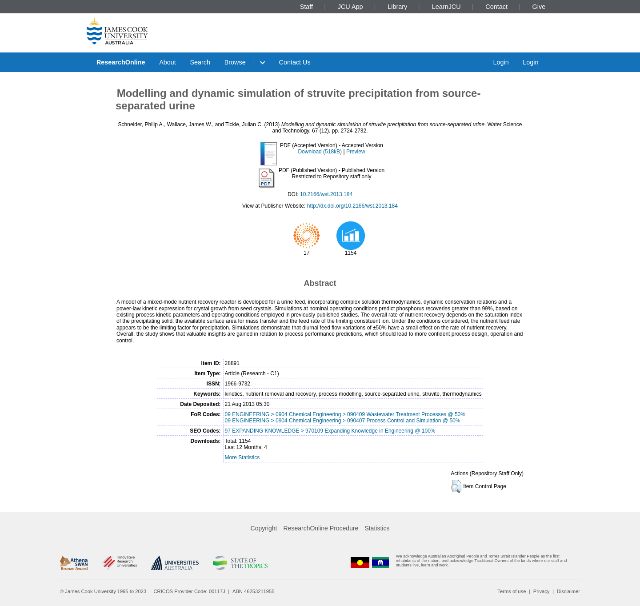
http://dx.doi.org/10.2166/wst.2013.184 (352, 206)
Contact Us (295, 62)
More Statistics (242, 457)
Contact (496, 6)
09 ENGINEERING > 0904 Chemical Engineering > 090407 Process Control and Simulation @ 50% (342, 420)
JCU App (350, 6)
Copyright (264, 528)
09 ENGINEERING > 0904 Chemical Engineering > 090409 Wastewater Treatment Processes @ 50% (345, 414)
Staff (306, 6)
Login (500, 62)
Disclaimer (568, 591)
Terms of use (511, 591)
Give (539, 6)
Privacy (541, 591)
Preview (355, 151)
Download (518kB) (320, 151)
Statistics (376, 528)
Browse (235, 62)
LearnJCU (446, 6)
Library (397, 6)
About (167, 62)
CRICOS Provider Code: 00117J (189, 591)
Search (200, 62)
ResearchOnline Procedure (321, 528)
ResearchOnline (120, 62)
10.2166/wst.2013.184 (326, 194)
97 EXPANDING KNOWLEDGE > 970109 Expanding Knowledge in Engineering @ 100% (330, 431)
